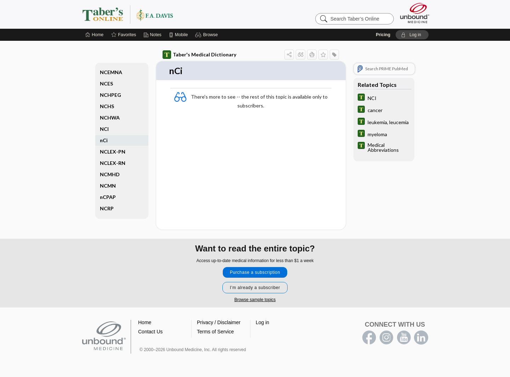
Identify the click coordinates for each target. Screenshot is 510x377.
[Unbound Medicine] (414, 13)
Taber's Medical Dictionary (199, 54)
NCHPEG (110, 95)
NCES (106, 84)
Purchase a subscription (255, 272)
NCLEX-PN (112, 152)
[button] (207, 35)
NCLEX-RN (112, 163)
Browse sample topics (255, 300)
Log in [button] (262, 323)
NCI (104, 129)
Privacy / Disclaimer (218, 323)
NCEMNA (111, 72)
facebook (369, 338)
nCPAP (108, 197)
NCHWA (110, 118)
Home (144, 323)
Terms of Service (215, 332)
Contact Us (150, 332)
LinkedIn (421, 338)
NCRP (107, 208)
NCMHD (110, 174)
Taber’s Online (170, 14)
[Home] (94, 35)
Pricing (383, 34)
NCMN (108, 186)
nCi (104, 140)
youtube (404, 338)
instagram (386, 338)
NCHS (107, 106)
